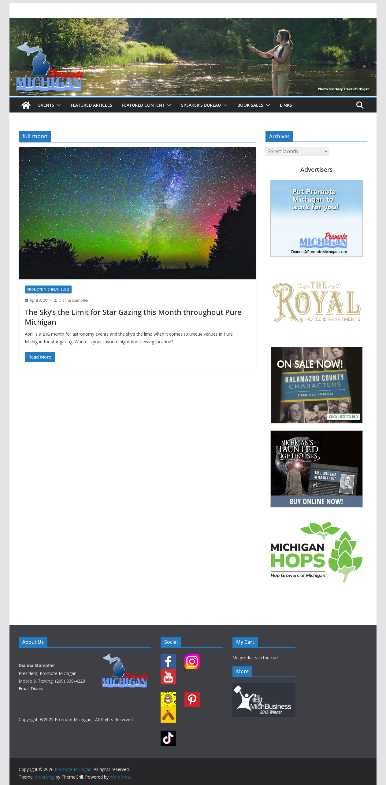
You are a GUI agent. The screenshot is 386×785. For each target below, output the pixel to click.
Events (46, 105)
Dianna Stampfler (74, 300)
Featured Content (143, 105)
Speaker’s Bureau (201, 105)
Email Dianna (32, 688)
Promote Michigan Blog (48, 289)
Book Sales (250, 105)
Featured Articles (91, 105)
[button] (57, 105)
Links (286, 105)
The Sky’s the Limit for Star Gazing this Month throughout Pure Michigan (133, 316)
